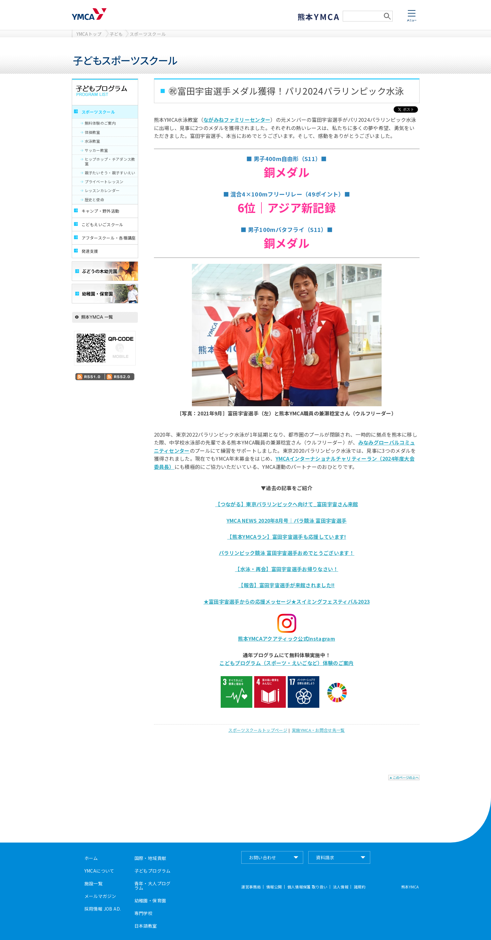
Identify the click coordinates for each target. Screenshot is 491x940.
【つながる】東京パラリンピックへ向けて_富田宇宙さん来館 (286, 504)
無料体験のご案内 (100, 123)
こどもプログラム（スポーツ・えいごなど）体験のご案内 (286, 663)
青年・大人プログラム (152, 885)
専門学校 (143, 913)
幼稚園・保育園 (150, 900)
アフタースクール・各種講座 (109, 238)
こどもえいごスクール (103, 224)
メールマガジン (100, 896)
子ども (116, 34)
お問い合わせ (262, 857)
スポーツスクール (148, 34)
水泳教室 (92, 141)
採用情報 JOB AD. (102, 909)
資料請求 (325, 857)
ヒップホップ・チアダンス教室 (110, 161)
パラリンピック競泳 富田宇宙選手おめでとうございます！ (286, 553)
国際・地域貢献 (150, 858)
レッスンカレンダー (102, 190)
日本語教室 (145, 926)
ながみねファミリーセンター (236, 119)
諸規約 (359, 887)
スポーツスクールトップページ (257, 730)
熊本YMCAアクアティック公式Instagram (286, 638)
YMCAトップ (89, 34)
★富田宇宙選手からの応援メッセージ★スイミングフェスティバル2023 (287, 601)
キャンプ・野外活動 (101, 211)
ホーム (91, 858)
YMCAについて (99, 871)
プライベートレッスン (104, 181)
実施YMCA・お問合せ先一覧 (318, 730)
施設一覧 (93, 883)
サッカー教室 (96, 150)
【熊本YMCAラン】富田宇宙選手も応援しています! (286, 536)
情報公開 (274, 887)
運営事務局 (251, 887)
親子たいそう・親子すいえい (110, 172)
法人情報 (340, 887)
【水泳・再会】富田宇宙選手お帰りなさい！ (286, 569)
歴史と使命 (94, 199)
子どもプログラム (152, 871)
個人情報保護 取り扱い (307, 887)
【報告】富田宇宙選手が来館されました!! (286, 585)
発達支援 (90, 251)
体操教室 (92, 132)
